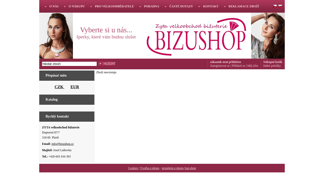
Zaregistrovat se (220, 65)
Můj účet (252, 65)
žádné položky (272, 65)
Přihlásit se (238, 65)
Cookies (133, 168)
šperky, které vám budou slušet (106, 36)
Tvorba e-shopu (149, 168)
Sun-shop (190, 168)
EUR (74, 87)
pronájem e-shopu (173, 168)
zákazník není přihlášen (225, 62)
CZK (60, 87)
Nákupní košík (272, 62)
